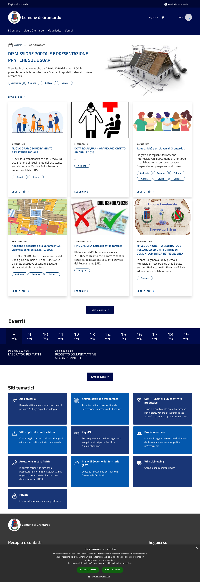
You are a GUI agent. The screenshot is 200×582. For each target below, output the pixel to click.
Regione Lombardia (18, 4)
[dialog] (100, 563)
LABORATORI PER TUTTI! (24, 354)
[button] (100, 576)
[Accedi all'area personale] (176, 4)
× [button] (196, 548)
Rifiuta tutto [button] (112, 569)
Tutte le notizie (99, 310)
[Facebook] (160, 17)
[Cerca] (188, 17)
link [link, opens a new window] (130, 563)
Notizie (18, 45)
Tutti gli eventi (100, 376)
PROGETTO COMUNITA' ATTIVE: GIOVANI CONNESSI (76, 356)
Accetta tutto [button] (88, 569)
